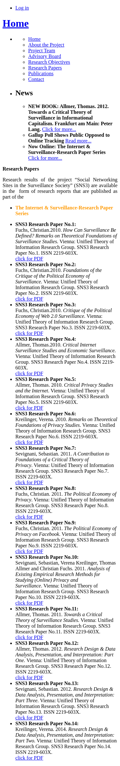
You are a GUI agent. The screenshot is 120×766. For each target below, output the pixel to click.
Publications (40, 73)
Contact (36, 79)
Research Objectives (49, 62)
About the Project (46, 44)
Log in (22, 8)
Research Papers (45, 67)
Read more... (78, 140)
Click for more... (59, 129)
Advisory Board (44, 56)
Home (16, 23)
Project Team (41, 50)
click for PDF (29, 258)
